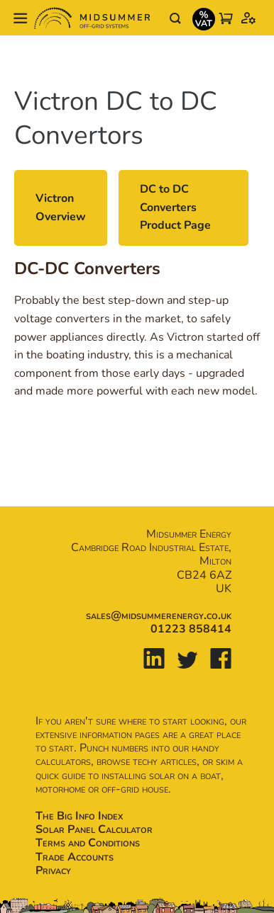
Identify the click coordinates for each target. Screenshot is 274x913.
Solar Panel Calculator (94, 829)
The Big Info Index (79, 816)
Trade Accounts (74, 857)
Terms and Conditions (87, 843)
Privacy (53, 870)
